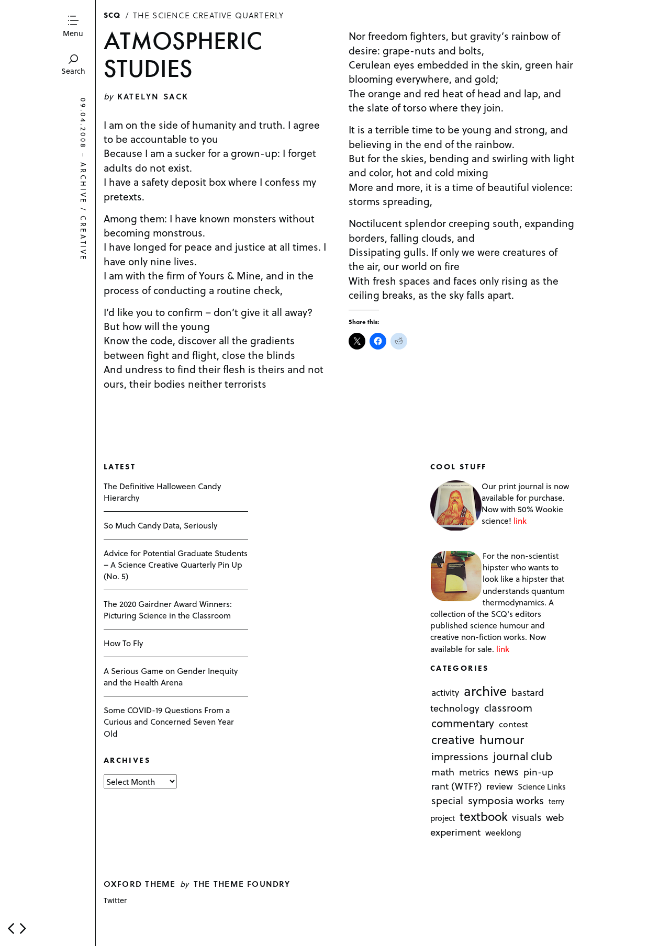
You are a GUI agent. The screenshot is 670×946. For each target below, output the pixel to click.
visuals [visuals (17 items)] (526, 817)
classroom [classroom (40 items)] (508, 708)
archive (83, 183)
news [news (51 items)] (506, 772)
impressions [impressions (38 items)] (459, 756)
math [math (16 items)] (442, 772)
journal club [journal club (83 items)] (522, 756)
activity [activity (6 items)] (445, 693)
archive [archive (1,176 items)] (485, 691)
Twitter (115, 900)
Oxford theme (139, 883)
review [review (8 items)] (499, 786)
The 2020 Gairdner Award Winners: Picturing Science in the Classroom (168, 609)
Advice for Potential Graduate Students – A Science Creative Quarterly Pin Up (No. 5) (176, 564)
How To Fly (123, 643)
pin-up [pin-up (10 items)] (538, 772)
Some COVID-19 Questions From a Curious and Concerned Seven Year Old (169, 721)
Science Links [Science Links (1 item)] (542, 787)
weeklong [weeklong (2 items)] (503, 832)
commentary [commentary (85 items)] (462, 723)
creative (83, 239)
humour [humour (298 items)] (501, 739)
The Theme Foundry (242, 883)
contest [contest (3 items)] (513, 724)
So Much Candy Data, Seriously (160, 525)
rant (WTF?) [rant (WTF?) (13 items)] (456, 786)
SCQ (112, 14)
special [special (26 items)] (447, 800)
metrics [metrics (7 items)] (474, 772)
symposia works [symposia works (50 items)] (506, 800)
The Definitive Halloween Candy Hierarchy (162, 491)
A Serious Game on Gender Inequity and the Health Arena (171, 676)
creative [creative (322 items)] (453, 739)
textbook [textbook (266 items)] (484, 817)
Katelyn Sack (153, 96)
